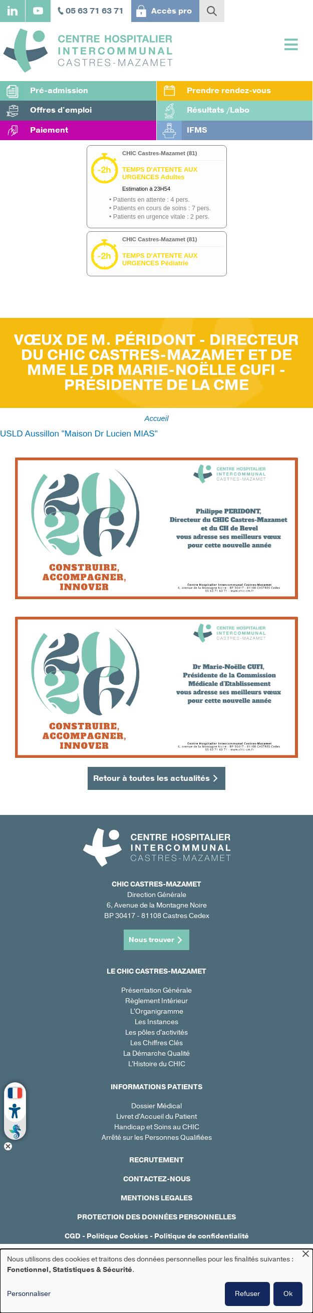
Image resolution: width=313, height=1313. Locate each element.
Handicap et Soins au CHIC (156, 1127)
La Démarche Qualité (156, 1053)
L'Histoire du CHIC (156, 1064)
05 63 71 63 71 (95, 11)
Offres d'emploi (61, 110)
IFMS (197, 130)
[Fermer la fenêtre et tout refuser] (305, 1255)
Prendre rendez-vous (229, 90)
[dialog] (156, 1281)
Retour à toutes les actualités (151, 778)
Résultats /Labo (218, 110)
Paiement (49, 130)
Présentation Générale (156, 990)
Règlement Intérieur (156, 1001)
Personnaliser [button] (29, 1293)
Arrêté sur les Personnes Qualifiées (157, 1137)
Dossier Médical (156, 1106)
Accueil (157, 418)
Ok (287, 1293)
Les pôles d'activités (156, 1032)
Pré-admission (59, 90)
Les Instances (156, 1022)
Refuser (247, 1293)
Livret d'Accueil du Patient (156, 1116)
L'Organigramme (156, 1011)
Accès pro (171, 11)
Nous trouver (151, 940)
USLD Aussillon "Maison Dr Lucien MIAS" (79, 433)
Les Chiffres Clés (156, 1043)
